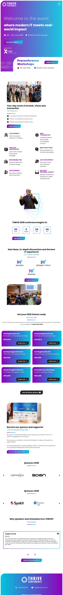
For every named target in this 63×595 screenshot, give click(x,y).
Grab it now (21, 343)
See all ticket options (30, 392)
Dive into (12, 42)
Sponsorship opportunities (17, 452)
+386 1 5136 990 (23, 587)
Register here (50, 62)
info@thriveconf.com (41, 587)
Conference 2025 (30, 560)
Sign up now (17, 238)
